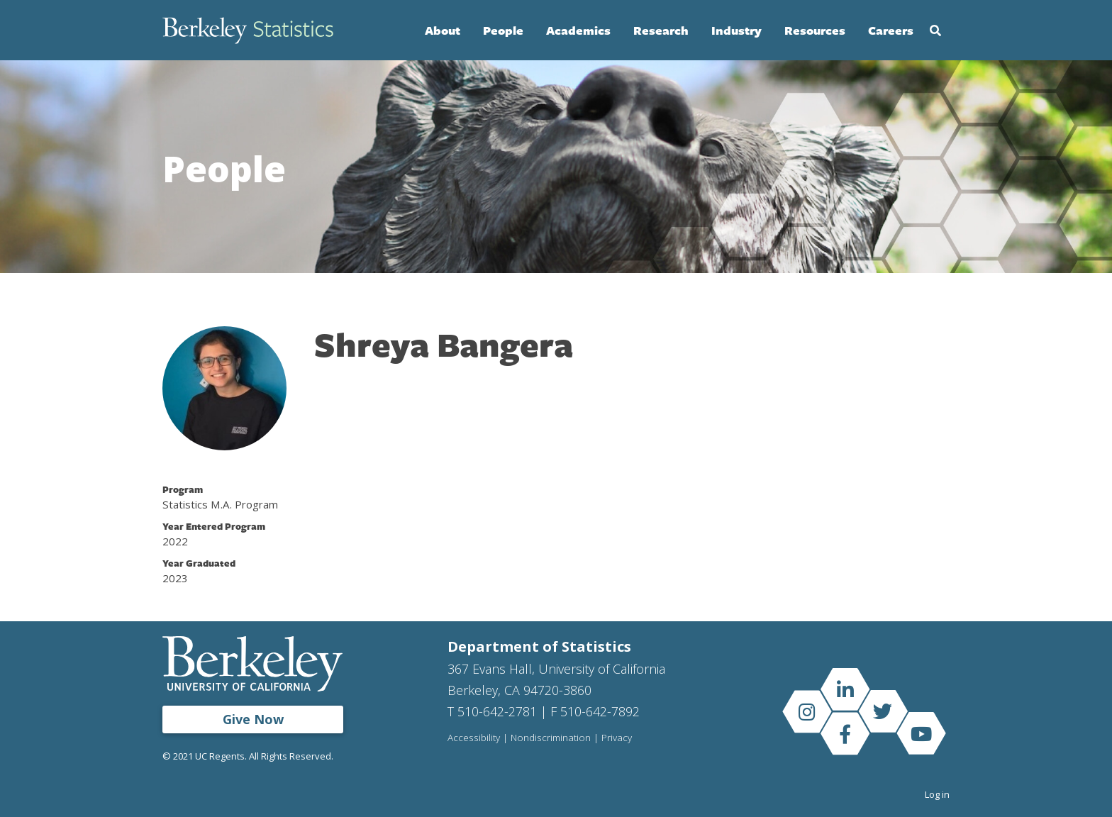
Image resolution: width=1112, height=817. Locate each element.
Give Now (253, 719)
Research (661, 30)
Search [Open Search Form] (935, 30)
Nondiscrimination (551, 738)
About (442, 30)
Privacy (616, 738)
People (503, 30)
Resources (814, 30)
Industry (736, 30)
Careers (890, 30)
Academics (578, 30)
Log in (937, 794)
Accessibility (473, 738)
